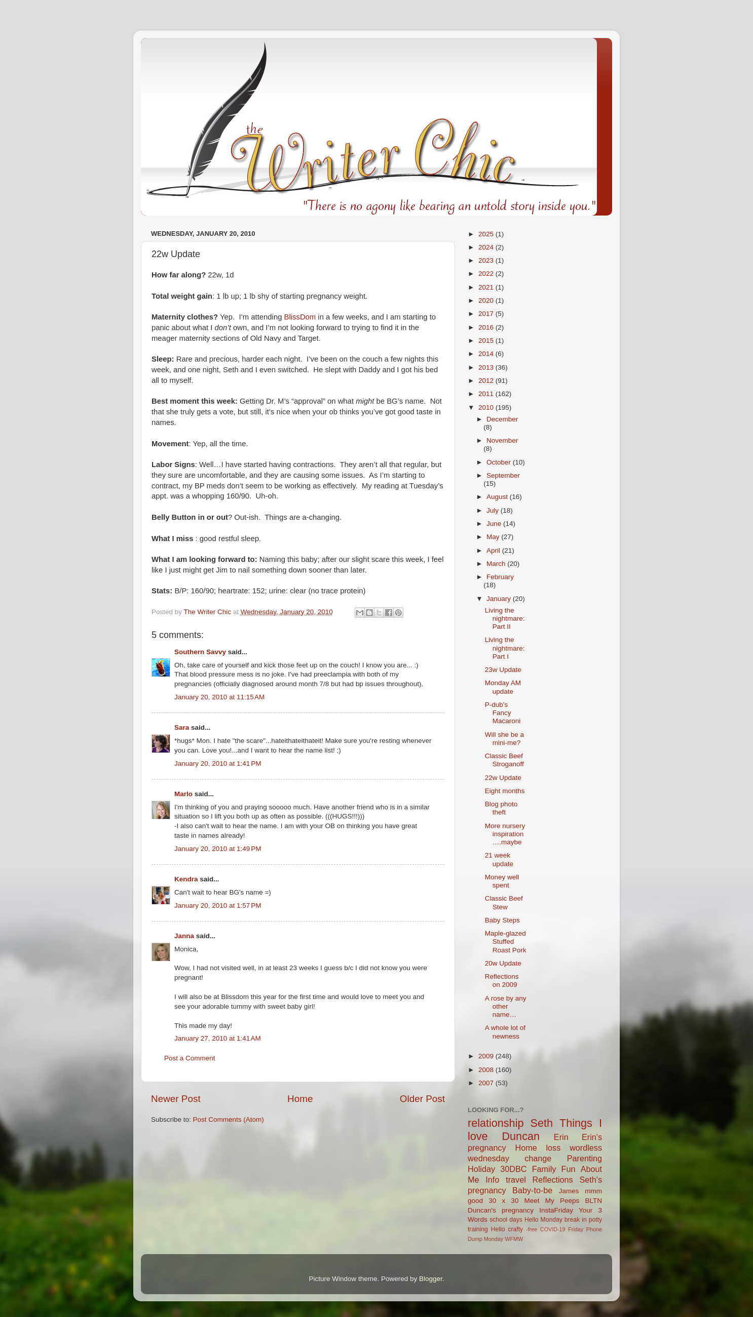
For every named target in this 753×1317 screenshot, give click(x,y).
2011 (487, 394)
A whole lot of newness (505, 1032)
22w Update (503, 777)
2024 (487, 247)
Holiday (481, 1168)
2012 (487, 380)
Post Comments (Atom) (228, 1119)
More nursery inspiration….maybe (505, 834)
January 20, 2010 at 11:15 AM (219, 697)
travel (516, 1179)
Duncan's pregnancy (501, 1210)
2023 (487, 260)
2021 (487, 287)
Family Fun (554, 1168)
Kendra (186, 879)
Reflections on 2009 (502, 980)
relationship (495, 1123)
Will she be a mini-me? (504, 738)
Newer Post (176, 1098)
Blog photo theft (501, 808)
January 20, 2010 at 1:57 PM (217, 905)
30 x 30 (503, 1200)
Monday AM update (503, 687)
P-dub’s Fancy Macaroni (503, 713)
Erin (561, 1137)
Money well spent (502, 881)
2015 (487, 340)
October (499, 462)
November (502, 440)
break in (575, 1219)
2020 (487, 300)
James (569, 1191)
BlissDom (300, 317)
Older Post (422, 1098)
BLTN (593, 1200)
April (494, 550)
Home (300, 1098)
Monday (493, 1239)
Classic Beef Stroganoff (504, 760)
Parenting (584, 1158)
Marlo (183, 794)
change (537, 1158)
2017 (487, 313)
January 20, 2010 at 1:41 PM (217, 763)
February (500, 577)
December (502, 419)
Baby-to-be (532, 1190)
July (493, 510)
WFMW (514, 1239)
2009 (487, 1056)
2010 (487, 407)
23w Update (503, 669)
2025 (487, 234)
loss (553, 1147)
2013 (487, 367)
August (498, 497)
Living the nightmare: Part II (505, 618)
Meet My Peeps (552, 1200)
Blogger (430, 1279)
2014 (487, 354)
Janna (184, 936)
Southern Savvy (200, 652)
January (499, 598)
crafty (515, 1229)
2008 (487, 1070)
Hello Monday (543, 1219)
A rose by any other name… (505, 1006)
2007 (487, 1083)
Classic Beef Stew (504, 902)
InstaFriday (556, 1210)
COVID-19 (553, 1229)
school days (506, 1219)
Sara (181, 727)
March (496, 563)
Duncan (521, 1136)
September (503, 475)
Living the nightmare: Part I (505, 648)
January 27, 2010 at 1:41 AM (217, 1038)
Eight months (505, 791)
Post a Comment (189, 1058)
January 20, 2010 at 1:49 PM (217, 848)
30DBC (513, 1168)
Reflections (553, 1179)
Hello (498, 1229)
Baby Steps (502, 920)
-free (531, 1229)
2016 (487, 327)
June (494, 523)
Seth (542, 1123)
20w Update (503, 963)
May (493, 537)
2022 (487, 273)
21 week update (499, 859)
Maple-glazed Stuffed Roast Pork (505, 941)
